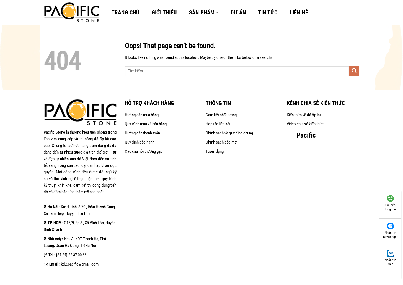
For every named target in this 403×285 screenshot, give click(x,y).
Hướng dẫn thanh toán (142, 133)
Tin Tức (267, 12)
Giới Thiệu (164, 12)
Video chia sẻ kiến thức (305, 124)
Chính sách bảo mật (221, 142)
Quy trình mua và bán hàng (146, 124)
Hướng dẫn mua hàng (142, 114)
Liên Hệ (299, 12)
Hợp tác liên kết (218, 124)
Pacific (306, 135)
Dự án (238, 12)
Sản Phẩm (204, 12)
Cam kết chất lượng (221, 114)
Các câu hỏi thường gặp (143, 151)
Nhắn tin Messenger (390, 230)
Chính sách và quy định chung (229, 133)
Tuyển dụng (215, 151)
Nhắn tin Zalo (390, 257)
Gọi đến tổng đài (390, 202)
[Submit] (354, 71)
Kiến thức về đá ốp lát (304, 114)
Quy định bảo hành (139, 142)
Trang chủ (126, 12)
